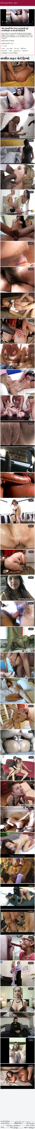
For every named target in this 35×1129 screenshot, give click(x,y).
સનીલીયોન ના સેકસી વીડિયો (9, 53)
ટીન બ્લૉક (4, 51)
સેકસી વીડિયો (5, 1123)
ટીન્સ (10, 51)
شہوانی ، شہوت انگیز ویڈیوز (22, 1121)
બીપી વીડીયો (14, 1127)
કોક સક (16, 48)
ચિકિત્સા (23, 48)
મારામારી (24, 51)
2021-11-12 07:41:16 (7, 40)
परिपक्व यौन (18, 1123)
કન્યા (3, 48)
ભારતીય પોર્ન (30, 1123)
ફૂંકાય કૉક (17, 51)
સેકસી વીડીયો (5, 1121)
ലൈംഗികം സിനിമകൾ (13, 1125)
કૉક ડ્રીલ (9, 48)
